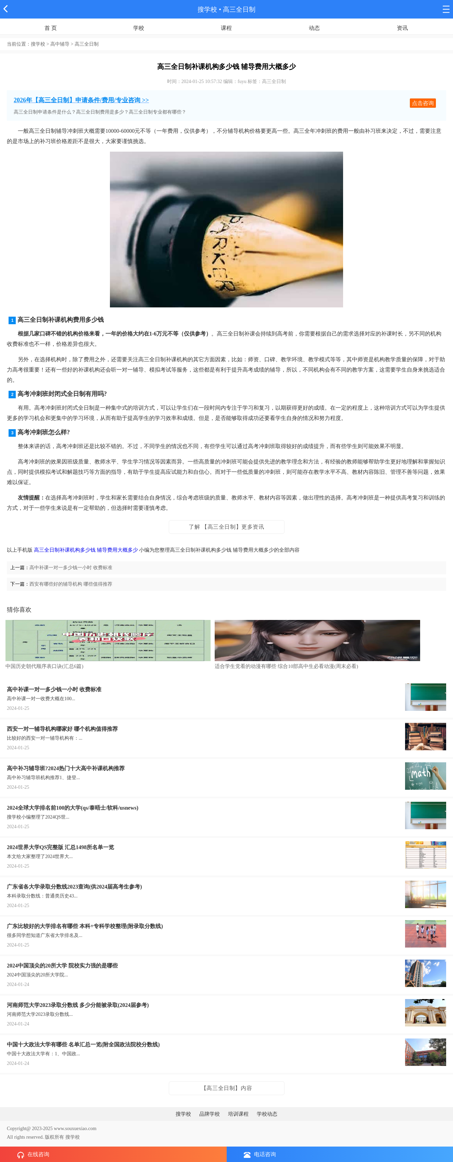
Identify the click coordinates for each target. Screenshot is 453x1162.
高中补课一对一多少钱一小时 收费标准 (70, 567)
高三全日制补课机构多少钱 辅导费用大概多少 (86, 550)
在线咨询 (33, 1154)
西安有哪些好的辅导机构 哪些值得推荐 (70, 584)
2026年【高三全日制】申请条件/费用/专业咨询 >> (81, 100)
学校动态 (267, 1114)
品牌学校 (209, 1114)
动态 (314, 28)
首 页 (51, 28)
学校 (138, 28)
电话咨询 (260, 1154)
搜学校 (207, 9)
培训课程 (238, 1114)
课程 (226, 28)
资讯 (402, 28)
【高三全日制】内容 (226, 1088)
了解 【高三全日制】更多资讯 (226, 527)
